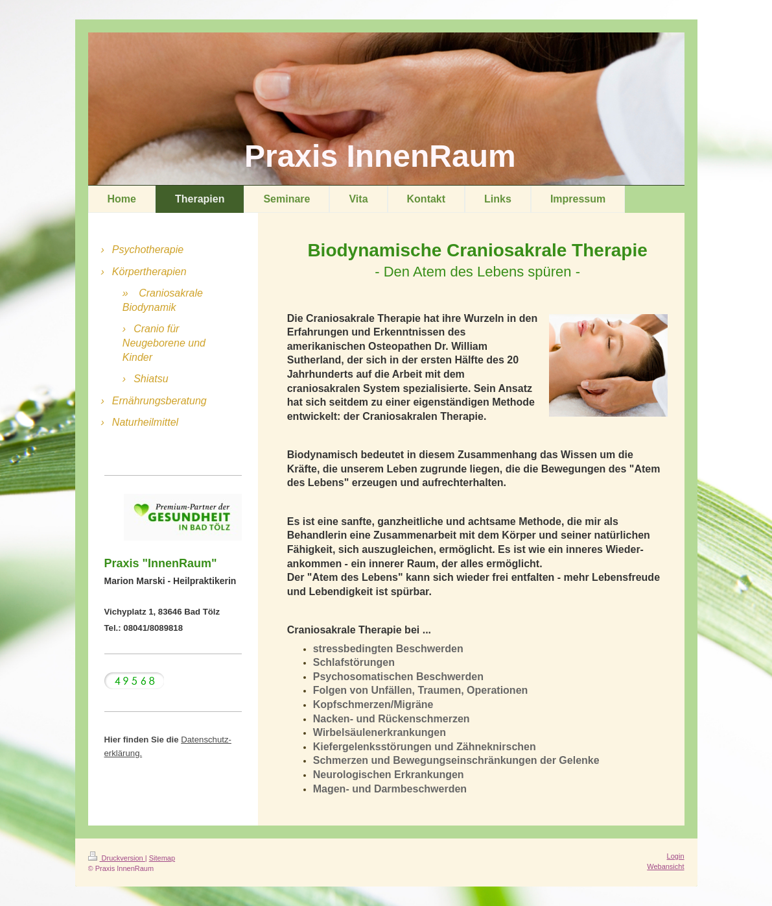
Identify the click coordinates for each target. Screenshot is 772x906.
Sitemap (162, 858)
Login (675, 856)
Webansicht (665, 866)
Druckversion (116, 858)
